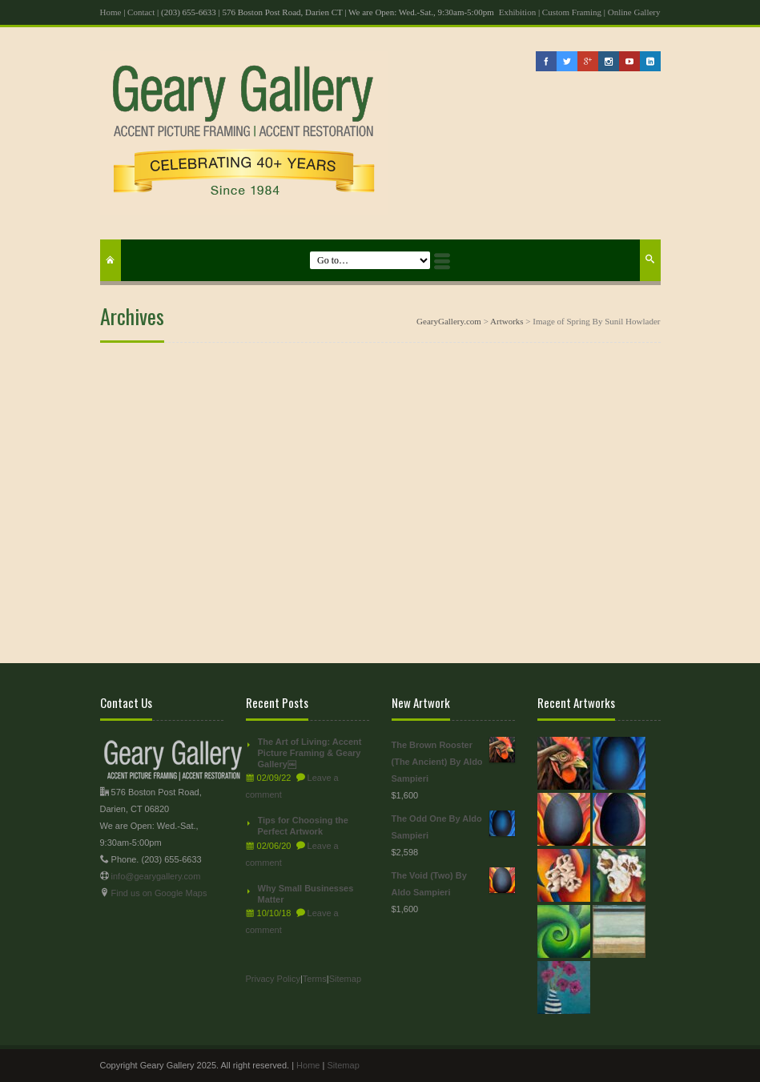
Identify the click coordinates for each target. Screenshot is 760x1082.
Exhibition (517, 12)
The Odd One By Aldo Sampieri (453, 825)
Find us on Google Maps (159, 893)
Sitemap (345, 978)
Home (111, 12)
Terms (315, 978)
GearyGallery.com (448, 321)
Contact (141, 12)
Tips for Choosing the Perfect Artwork (303, 825)
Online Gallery (634, 12)
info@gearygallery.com (156, 876)
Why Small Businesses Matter (306, 893)
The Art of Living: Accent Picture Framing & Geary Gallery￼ (310, 753)
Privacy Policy (273, 978)
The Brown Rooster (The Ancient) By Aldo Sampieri (453, 760)
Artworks (507, 321)
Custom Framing (571, 12)
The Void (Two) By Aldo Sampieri (453, 882)
